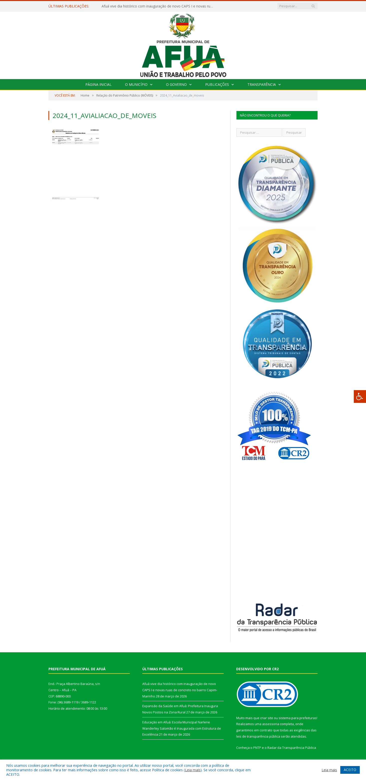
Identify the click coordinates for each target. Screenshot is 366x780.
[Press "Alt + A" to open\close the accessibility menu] (360, 396)
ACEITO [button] (350, 769)
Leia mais (192, 769)
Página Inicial (98, 84)
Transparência (261, 84)
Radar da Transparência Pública (291, 747)
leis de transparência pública (258, 736)
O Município (136, 84)
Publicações (217, 84)
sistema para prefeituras (298, 718)
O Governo (176, 84)
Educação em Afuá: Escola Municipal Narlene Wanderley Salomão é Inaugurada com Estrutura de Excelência (181, 728)
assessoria (270, 724)
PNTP (257, 747)
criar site (266, 718)
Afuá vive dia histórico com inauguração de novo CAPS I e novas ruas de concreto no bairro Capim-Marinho (159, 6)
